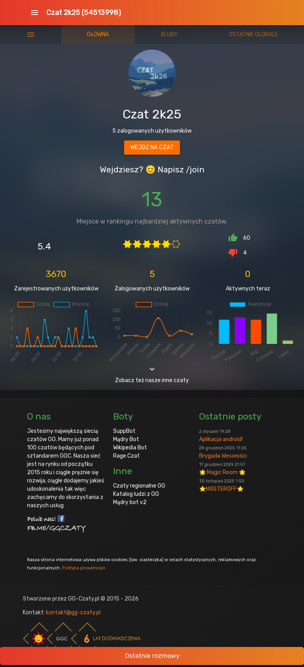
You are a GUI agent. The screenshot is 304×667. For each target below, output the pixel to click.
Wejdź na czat (152, 147)
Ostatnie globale (253, 34)
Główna (98, 34)
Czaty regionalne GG (139, 485)
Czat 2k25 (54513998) (83, 12)
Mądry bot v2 (130, 502)
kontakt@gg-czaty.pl (73, 612)
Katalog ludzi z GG (136, 494)
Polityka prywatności (83, 568)
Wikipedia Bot (130, 447)
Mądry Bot (126, 439)
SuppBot (124, 431)
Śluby (169, 34)
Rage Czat (126, 456)
